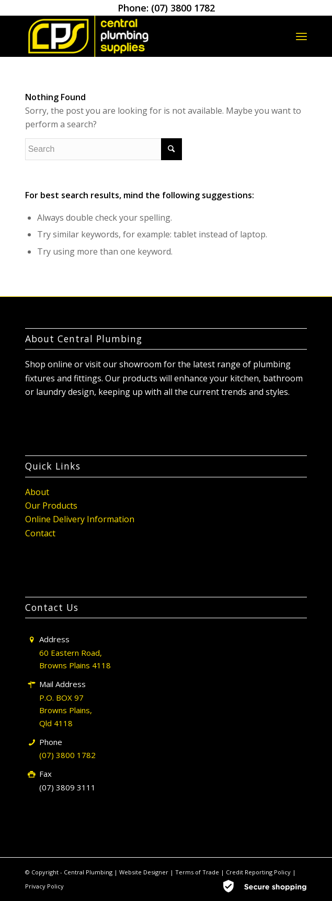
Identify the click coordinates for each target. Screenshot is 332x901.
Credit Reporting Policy (259, 872)
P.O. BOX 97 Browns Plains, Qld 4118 (65, 710)
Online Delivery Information (79, 519)
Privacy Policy (44, 886)
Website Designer (143, 872)
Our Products (51, 505)
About (37, 492)
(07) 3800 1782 (183, 8)
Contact (40, 533)
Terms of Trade (198, 872)
